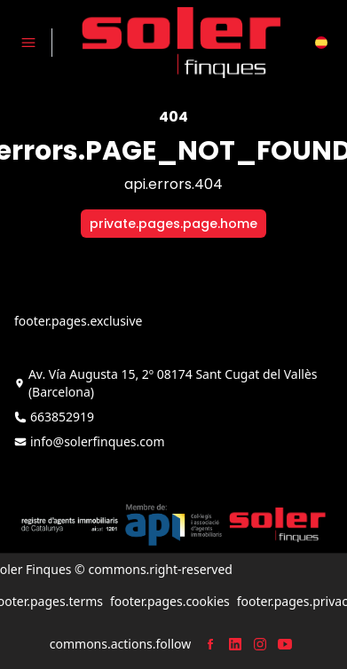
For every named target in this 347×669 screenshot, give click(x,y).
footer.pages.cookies (170, 601)
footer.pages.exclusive (78, 320)
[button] (321, 42)
